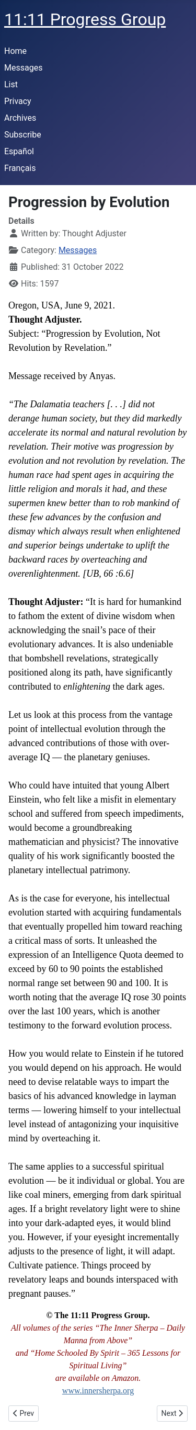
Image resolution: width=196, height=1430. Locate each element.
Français (20, 168)
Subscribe (22, 135)
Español (19, 151)
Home (15, 51)
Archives (20, 118)
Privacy (17, 101)
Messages (23, 68)
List (11, 84)
